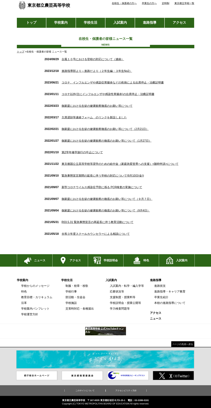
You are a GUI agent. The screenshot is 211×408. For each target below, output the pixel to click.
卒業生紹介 (161, 297)
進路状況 (160, 285)
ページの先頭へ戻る (182, 344)
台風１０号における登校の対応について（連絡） (84, 59)
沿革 (24, 302)
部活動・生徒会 (75, 297)
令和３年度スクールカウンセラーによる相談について (87, 233)
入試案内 (120, 22)
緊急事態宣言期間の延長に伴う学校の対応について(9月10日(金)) (94, 175)
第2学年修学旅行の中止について (74, 152)
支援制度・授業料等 (122, 297)
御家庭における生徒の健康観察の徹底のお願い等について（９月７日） (98, 198)
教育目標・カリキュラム (36, 297)
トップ (31, 22)
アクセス (179, 22)
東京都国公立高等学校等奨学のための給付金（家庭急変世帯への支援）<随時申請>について (112, 163)
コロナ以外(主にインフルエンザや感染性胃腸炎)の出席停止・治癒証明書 (99, 94)
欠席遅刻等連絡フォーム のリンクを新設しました (86, 117)
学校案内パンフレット (35, 308)
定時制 (165, 3)
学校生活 (90, 22)
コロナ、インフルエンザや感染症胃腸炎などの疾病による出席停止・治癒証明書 (104, 82)
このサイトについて (85, 390)
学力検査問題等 (120, 308)
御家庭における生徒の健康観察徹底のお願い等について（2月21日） (97, 128)
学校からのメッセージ (35, 285)
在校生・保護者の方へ (124, 3)
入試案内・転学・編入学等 (127, 285)
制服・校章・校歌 (76, 285)
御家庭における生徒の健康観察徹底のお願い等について (89, 105)
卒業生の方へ (149, 3)
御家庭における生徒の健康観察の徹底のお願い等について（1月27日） (98, 140)
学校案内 (61, 22)
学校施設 (71, 302)
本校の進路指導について (169, 302)
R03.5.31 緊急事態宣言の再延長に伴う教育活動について (89, 222)
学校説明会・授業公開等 (125, 302)
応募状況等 (117, 291)
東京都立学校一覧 (184, 3)
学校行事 (71, 291)
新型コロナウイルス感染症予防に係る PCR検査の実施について (93, 187)
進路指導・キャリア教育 (169, 291)
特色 (24, 291)
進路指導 (149, 22)
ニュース (155, 318)
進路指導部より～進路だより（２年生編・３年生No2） (88, 70)
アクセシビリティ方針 (126, 390)
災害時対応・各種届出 (79, 308)
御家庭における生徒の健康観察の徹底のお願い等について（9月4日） (97, 210)
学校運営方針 (29, 314)
